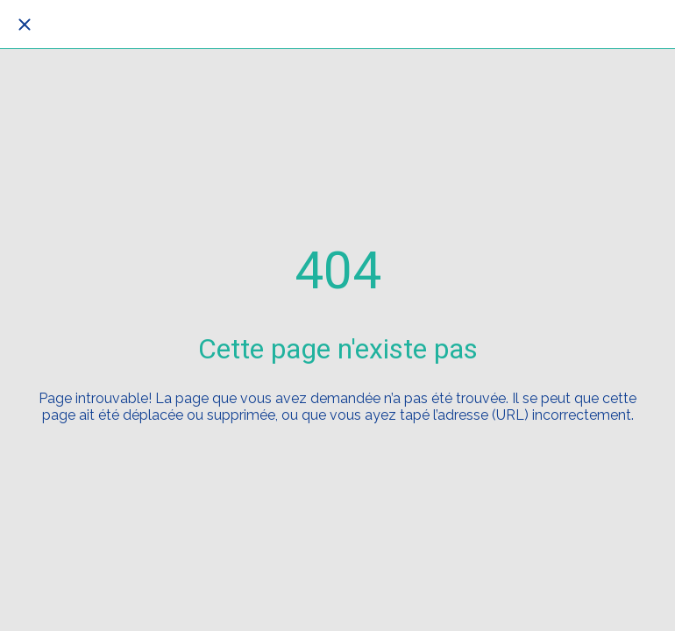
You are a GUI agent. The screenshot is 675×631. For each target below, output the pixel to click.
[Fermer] (24, 24)
